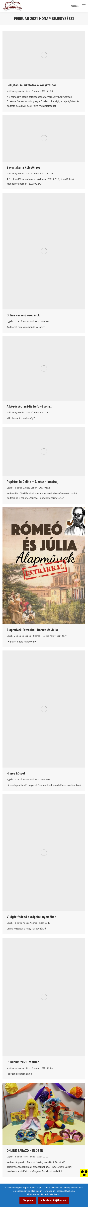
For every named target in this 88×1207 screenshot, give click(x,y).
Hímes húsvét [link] (16, 773)
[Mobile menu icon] (84, 6)
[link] (84, 1173)
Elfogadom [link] (27, 1200)
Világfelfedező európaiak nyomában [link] (31, 917)
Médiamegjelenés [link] (15, 91)
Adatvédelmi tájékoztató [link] (53, 1200)
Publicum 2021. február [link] (23, 1062)
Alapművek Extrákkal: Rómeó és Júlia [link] (32, 630)
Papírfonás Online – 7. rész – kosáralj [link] (32, 482)
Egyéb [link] (10, 321)
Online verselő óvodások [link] (23, 315)
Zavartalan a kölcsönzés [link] (23, 167)
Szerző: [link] (32, 91)
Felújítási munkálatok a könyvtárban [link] (32, 85)
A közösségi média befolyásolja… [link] (29, 406)
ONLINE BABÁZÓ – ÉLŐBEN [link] (25, 1151)
